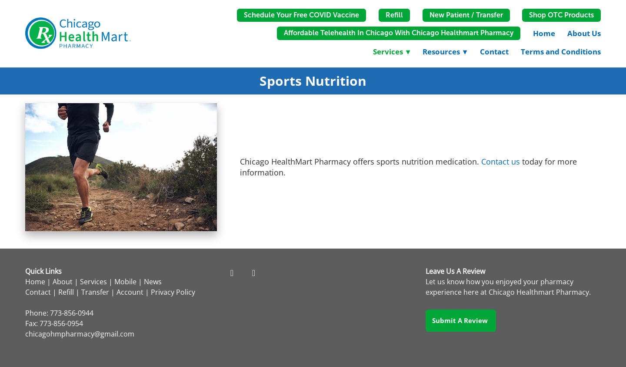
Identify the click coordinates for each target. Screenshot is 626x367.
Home (544, 33)
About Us (584, 33)
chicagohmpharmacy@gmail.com (79, 334)
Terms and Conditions (561, 51)
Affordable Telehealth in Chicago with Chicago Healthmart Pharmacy (398, 33)
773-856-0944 (71, 313)
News (153, 281)
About (63, 281)
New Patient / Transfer (466, 15)
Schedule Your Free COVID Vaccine (301, 15)
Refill (394, 15)
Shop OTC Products (561, 15)
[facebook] (231, 272)
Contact (494, 51)
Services (93, 281)
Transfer (95, 292)
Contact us (500, 161)
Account (130, 292)
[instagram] (253, 272)
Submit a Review (460, 320)
